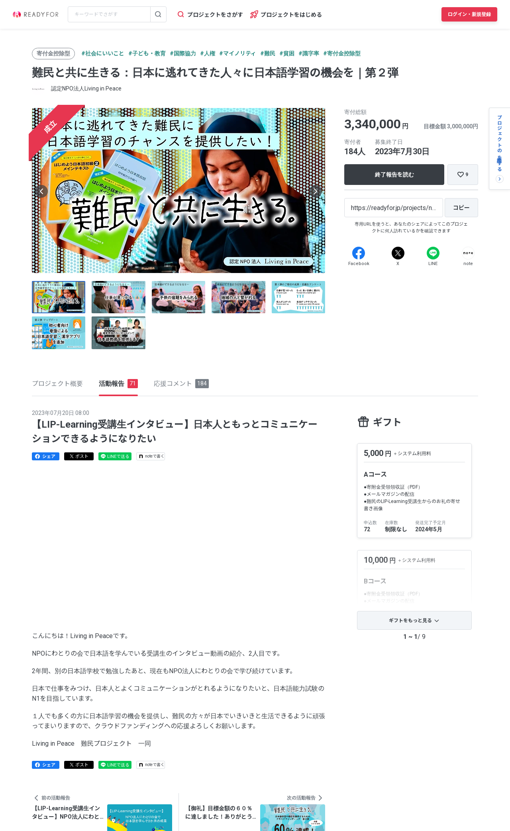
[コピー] (461, 207)
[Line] (433, 253)
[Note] (468, 253)
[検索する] (158, 14)
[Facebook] (358, 253)
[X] (398, 253)
